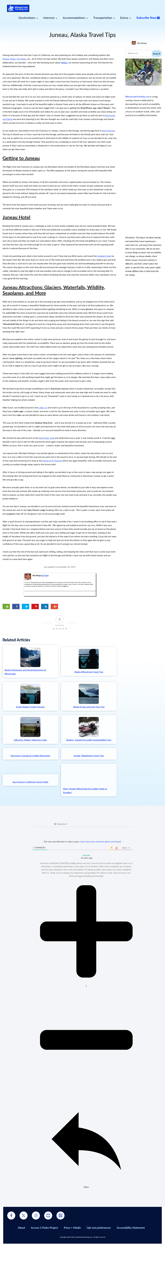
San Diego (21, 59)
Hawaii (6, 59)
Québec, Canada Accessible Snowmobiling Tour (88, 740)
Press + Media (72, 1245)
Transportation (102, 17)
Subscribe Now (148, 17)
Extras (124, 17)
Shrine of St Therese (52, 460)
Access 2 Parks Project (44, 1245)
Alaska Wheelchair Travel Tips (88, 672)
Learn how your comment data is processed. (100, 859)
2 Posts (45, 575)
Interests (49, 17)
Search (156, 53)
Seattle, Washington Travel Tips (89, 773)
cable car (43, 407)
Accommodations (74, 17)
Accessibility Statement (131, 1245)
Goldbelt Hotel (104, 256)
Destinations (27, 17)
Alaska (64, 62)
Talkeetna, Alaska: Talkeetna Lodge (30, 740)
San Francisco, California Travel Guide (30, 808)
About (21, 1245)
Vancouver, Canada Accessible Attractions (30, 773)
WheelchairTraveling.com (137, 96)
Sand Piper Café (46, 438)
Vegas (13, 59)
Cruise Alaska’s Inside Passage (30, 706)
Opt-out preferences (99, 1245)
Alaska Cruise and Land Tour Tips (89, 706)
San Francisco (108, 130)
